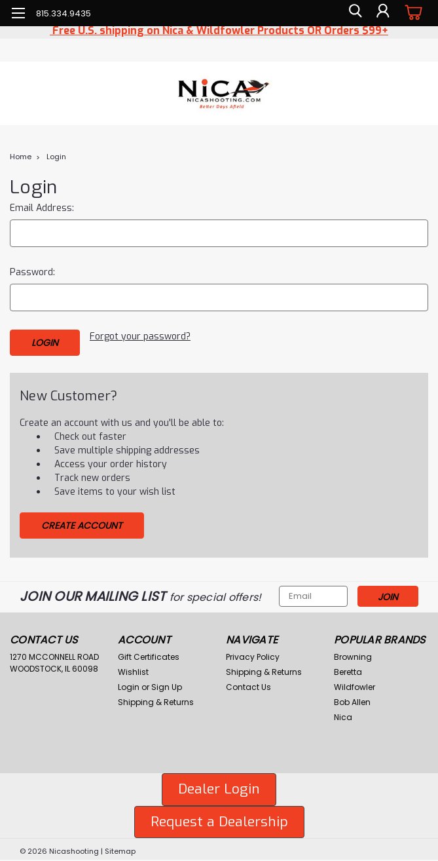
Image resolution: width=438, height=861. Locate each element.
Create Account (81, 522)
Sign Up (166, 683)
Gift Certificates (148, 653)
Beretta (348, 668)
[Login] (382, 13)
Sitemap (120, 848)
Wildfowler (354, 683)
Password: (32, 272)
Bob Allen (352, 698)
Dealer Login (219, 785)
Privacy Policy (253, 653)
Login (56, 156)
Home (20, 156)
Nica (343, 713)
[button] (219, 786)
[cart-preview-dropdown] (411, 13)
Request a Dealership (219, 818)
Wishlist (133, 668)
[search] (353, 13)
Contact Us (248, 683)
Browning (353, 653)
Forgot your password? (140, 336)
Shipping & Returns (156, 698)
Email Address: (42, 208)
